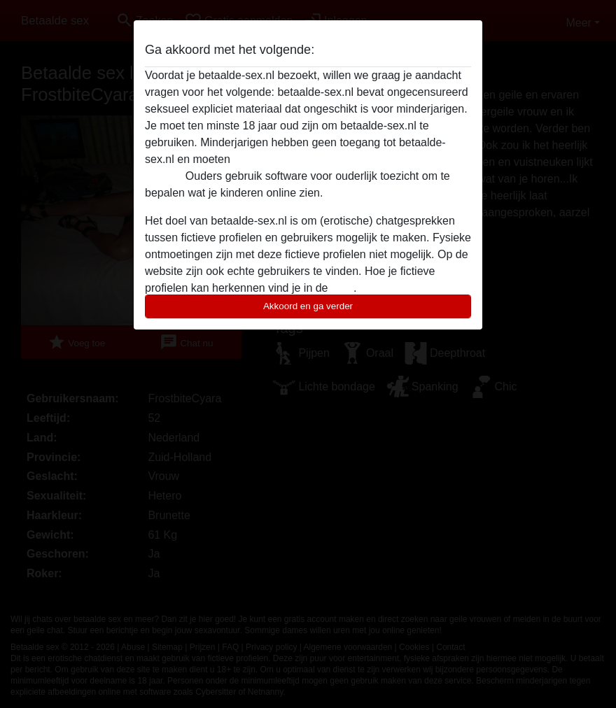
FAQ (342, 288)
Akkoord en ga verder (308, 306)
